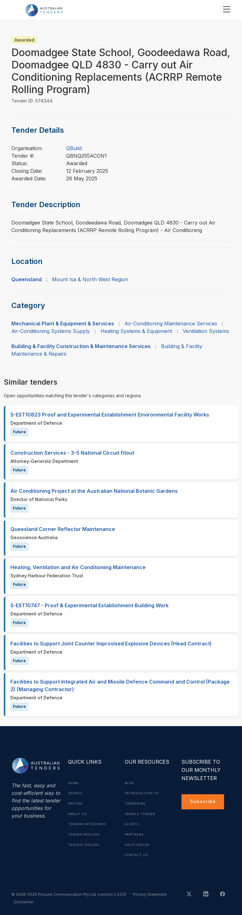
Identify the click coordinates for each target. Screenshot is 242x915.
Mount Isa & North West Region (90, 279)
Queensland (26, 279)
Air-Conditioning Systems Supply (50, 331)
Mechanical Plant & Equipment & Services (62, 323)
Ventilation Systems (206, 331)
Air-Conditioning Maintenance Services (170, 323)
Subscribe (203, 802)
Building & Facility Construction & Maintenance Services (81, 346)
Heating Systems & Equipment (136, 331)
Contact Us (137, 853)
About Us (78, 813)
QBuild (74, 148)
